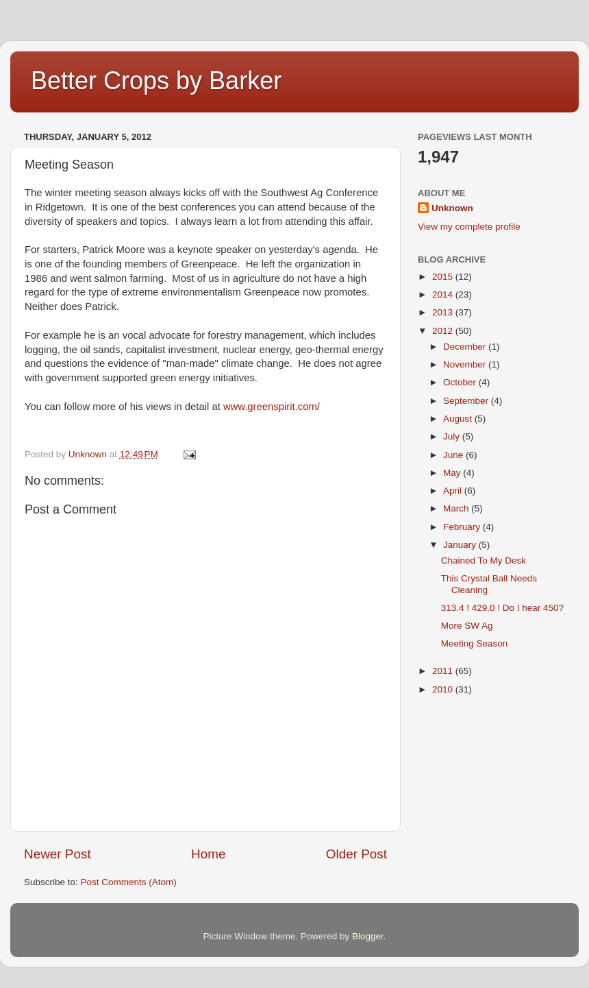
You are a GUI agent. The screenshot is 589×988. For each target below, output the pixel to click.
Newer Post (57, 854)
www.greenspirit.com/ (271, 406)
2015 (443, 277)
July (452, 436)
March (457, 508)
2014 (443, 294)
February (463, 527)
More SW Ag (467, 625)
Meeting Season (474, 643)
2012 (443, 331)
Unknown (452, 208)
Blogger (368, 936)
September (467, 401)
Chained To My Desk (483, 560)
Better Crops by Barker (156, 81)
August (459, 418)
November (465, 364)
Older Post (356, 854)
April (453, 490)
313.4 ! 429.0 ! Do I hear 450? (502, 608)
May (453, 473)
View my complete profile (469, 226)
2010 (443, 689)
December (465, 346)
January (461, 545)
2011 (443, 671)
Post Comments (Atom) (129, 882)
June (454, 455)
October (461, 382)
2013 (443, 312)
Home (208, 854)
